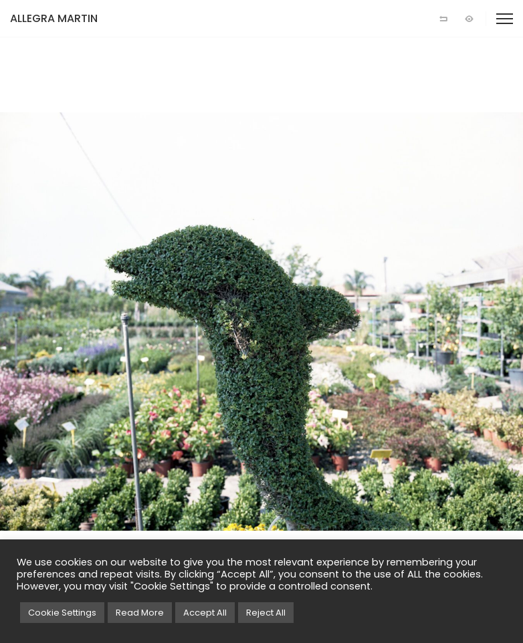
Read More (140, 612)
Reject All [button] (266, 612)
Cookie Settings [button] (62, 612)
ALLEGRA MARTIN (54, 18)
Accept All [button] (205, 612)
